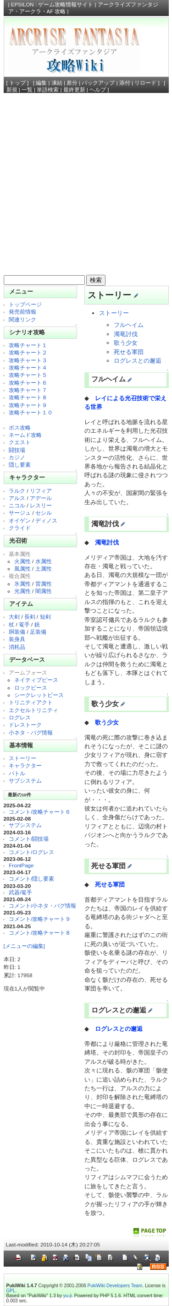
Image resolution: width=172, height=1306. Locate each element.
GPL (11, 1290)
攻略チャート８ (28, 397)
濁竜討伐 (126, 334)
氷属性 (22, 584)
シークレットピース (39, 695)
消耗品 (17, 647)
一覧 (27, 90)
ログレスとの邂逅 (137, 360)
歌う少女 (126, 342)
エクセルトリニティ (33, 710)
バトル (17, 773)
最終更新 (74, 90)
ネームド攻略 (25, 435)
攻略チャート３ (28, 360)
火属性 (22, 561)
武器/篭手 (20, 892)
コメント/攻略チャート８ (40, 933)
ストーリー (22, 758)
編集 (41, 83)
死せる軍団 (129, 351)
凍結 (56, 83)
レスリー (41, 505)
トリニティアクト (31, 702)
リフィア (41, 491)
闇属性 (43, 591)
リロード (145, 83)
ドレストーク (25, 725)
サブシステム (25, 781)
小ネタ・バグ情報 (31, 732)
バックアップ (98, 83)
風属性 (22, 568)
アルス (17, 498)
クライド (20, 528)
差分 (72, 83)
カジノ (17, 457)
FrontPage (21, 865)
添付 (124, 83)
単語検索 (48, 90)
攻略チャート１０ (31, 412)
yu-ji (67, 1295)
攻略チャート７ (28, 390)
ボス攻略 (20, 427)
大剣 (14, 617)
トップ (17, 83)
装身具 (17, 639)
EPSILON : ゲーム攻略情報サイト (52, 4)
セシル (43, 513)
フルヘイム (129, 324)
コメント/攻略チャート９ (40, 919)
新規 (11, 90)
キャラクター (25, 765)
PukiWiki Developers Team (115, 1285)
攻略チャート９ (28, 405)
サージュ (20, 513)
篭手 (24, 624)
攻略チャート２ (28, 352)
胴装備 (17, 632)
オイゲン (20, 520)
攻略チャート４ (28, 367)
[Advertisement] (86, 186)
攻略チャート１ (28, 345)
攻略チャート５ (28, 375)
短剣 (45, 617)
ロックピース (30, 688)
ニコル (17, 505)
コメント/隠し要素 (31, 879)
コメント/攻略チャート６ (40, 812)
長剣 (29, 617)
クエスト (20, 442)
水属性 (43, 561)
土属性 (43, 568)
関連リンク (22, 319)
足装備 (38, 632)
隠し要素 (20, 465)
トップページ (25, 304)
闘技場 (17, 450)
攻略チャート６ (28, 383)
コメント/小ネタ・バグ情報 (42, 906)
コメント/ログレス (31, 852)
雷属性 (43, 584)
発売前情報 (22, 312)
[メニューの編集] (24, 946)
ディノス (46, 520)
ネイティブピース (36, 680)
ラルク (17, 491)
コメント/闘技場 (29, 839)
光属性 (22, 591)
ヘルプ (97, 90)
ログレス (20, 717)
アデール (41, 498)
